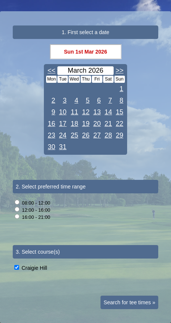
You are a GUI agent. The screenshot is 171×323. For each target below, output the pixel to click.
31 (62, 147)
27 (97, 135)
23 (51, 135)
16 (51, 123)
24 (62, 135)
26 (86, 135)
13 (97, 112)
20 (97, 123)
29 (119, 135)
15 (119, 112)
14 (108, 112)
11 (74, 112)
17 (62, 123)
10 (62, 112)
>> (119, 70)
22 (119, 123)
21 (108, 123)
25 (74, 135)
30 (51, 147)
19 (86, 123)
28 (108, 135)
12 (86, 112)
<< (52, 70)
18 (74, 123)
